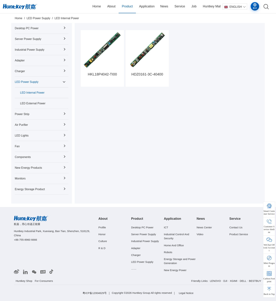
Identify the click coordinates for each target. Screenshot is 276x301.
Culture (102, 241)
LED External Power (32, 103)
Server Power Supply (28, 38)
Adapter (20, 60)
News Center (204, 227)
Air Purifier (21, 124)
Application (147, 6)
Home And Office (174, 245)
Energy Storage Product (30, 189)
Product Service (238, 234)
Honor (102, 234)
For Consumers (44, 280)
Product (127, 6)
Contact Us (235, 227)
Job (193, 6)
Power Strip (22, 114)
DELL (243, 280)
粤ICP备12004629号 (95, 293)
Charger (20, 71)
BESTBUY (255, 280)
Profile (102, 227)
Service (179, 6)
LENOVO (215, 280)
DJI (225, 280)
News (164, 6)
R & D (101, 247)
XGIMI (233, 280)
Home (96, 6)
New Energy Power (175, 270)
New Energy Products (28, 167)
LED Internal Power (67, 18)
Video (200, 234)
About (111, 6)
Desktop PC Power (27, 28)
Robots (168, 252)
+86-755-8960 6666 (25, 239)
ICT (166, 227)
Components (23, 157)
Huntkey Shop (24, 280)
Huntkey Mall (212, 6)
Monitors (20, 178)
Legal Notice (186, 293)
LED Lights (22, 135)
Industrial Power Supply (29, 49)
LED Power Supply (38, 18)
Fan (17, 146)
